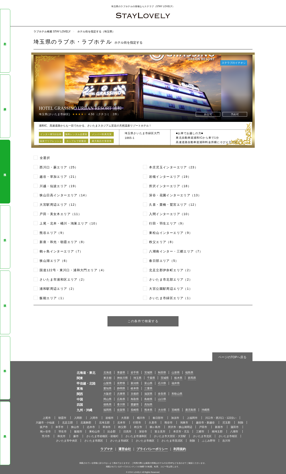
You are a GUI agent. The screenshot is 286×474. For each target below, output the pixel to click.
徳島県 (107, 404)
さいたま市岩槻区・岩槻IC (102, 436)
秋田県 (162, 372)
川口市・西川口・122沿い (220, 417)
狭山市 (75, 427)
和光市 (61, 436)
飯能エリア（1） (53, 298)
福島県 (189, 372)
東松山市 (95, 431)
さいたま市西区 (93, 440)
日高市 (127, 431)
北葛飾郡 (86, 422)
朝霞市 (62, 417)
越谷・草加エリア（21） (59, 176)
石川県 (162, 383)
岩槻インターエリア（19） (170, 176)
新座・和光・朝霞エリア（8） (63, 242)
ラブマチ (106, 449)
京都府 (135, 393)
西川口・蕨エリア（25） (59, 167)
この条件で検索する (143, 321)
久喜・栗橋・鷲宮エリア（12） (173, 204)
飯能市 (78, 431)
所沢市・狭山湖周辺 (180, 427)
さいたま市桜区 (228, 436)
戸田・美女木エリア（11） (61, 214)
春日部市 (158, 417)
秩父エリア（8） (162, 242)
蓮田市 (235, 427)
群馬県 (4, 433)
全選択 (45, 158)
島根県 (148, 399)
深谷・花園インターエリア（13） (175, 195)
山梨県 (107, 383)
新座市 (219, 427)
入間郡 (78, 417)
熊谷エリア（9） (53, 233)
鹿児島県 (190, 409)
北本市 (121, 422)
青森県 (121, 372)
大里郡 (125, 417)
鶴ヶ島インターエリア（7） (61, 251)
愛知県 (107, 388)
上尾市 (47, 417)
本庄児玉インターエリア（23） (173, 167)
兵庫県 (121, 393)
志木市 (91, 427)
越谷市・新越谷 (205, 422)
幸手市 (59, 427)
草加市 (107, 427)
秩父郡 (122, 427)
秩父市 (138, 427)
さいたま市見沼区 (172, 440)
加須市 (175, 417)
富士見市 (160, 431)
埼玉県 (4, 171)
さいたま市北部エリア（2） (170, 279)
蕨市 (76, 436)
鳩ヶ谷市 (45, 431)
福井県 (176, 383)
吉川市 (226, 440)
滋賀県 (148, 393)
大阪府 (107, 393)
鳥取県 (135, 399)
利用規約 (179, 449)
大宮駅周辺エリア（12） (59, 204)
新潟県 (135, 383)
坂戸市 (44, 427)
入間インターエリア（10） (170, 214)
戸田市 (203, 427)
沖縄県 (206, 409)
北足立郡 (68, 422)
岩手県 (135, 372)
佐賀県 (121, 409)
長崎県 (135, 409)
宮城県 (148, 372)
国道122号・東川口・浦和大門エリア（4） (73, 270)
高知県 (148, 404)
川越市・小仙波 (45, 422)
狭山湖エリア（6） (54, 260)
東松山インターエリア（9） (170, 233)
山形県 (176, 372)
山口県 (162, 399)
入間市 (94, 417)
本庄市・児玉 (181, 431)
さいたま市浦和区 (136, 436)
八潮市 (234, 431)
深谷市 (143, 431)
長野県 (121, 383)
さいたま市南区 (145, 440)
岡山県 (107, 399)
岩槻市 (109, 417)
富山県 (148, 383)
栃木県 (4, 367)
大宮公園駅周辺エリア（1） (170, 288)
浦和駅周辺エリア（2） (58, 288)
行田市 (137, 422)
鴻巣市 (184, 422)
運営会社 (124, 449)
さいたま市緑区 (119, 440)
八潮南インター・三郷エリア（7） (176, 251)
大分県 (162, 409)
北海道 (107, 372)
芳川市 (46, 436)
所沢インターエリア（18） (170, 186)
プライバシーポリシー (152, 449)
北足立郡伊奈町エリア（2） (170, 270)
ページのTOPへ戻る (232, 357)
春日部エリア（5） (164, 260)
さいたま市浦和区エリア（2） (63, 279)
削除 (240, 422)
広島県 (121, 399)
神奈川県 (4, 106)
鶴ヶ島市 (155, 427)
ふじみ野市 (208, 440)
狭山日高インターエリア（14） (64, 195)
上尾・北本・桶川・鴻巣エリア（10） (69, 223)
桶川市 (141, 417)
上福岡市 (192, 417)
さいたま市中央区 (66, 440)
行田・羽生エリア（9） (167, 223)
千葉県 (151, 377)
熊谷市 (168, 422)
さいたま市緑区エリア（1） (170, 298)
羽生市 (63, 431)
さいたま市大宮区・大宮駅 (170, 436)
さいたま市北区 (202, 436)
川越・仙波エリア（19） (59, 186)
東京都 (4, 40)
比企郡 (111, 431)
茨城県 (4, 302)
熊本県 (148, 409)
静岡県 (121, 388)
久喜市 (153, 422)
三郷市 (200, 431)
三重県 (148, 388)
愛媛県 (135, 404)
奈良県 (162, 393)
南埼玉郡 (217, 431)
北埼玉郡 (104, 422)
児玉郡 (226, 422)
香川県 (121, 404)
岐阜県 (135, 388)
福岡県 (107, 409)
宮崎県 (176, 409)
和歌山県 (177, 393)
